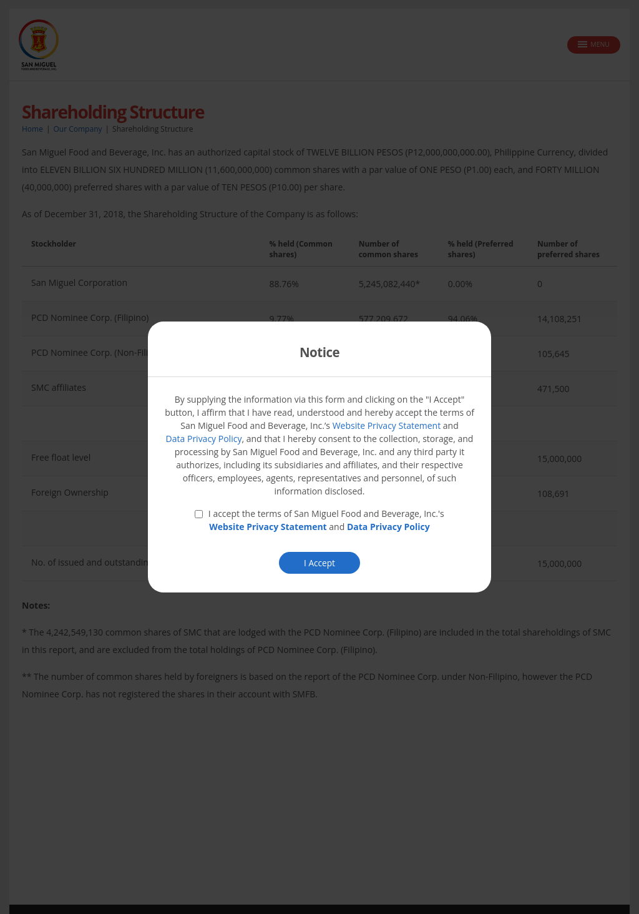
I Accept (319, 563)
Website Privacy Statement (387, 425)
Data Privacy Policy (204, 439)
